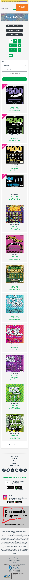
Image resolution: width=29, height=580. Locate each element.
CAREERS (14, 459)
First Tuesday (14, 34)
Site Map (15, 562)
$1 (15, 40)
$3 (11, 45)
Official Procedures (14, 30)
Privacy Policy (14, 557)
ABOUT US (14, 456)
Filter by (4, 61)
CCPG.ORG (21, 526)
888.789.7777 (11, 526)
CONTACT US (14, 465)
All (11, 40)
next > (17, 444)
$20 (11, 50)
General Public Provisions (14, 560)
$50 (19, 50)
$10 (19, 45)
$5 (15, 45)
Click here (15, 489)
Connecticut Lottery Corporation (18, 564)
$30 (15, 50)
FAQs (10, 55)
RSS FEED (14, 463)
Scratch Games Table (14, 26)
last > (21, 444)
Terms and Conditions (14, 558)
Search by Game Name (8, 69)
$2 (19, 40)
